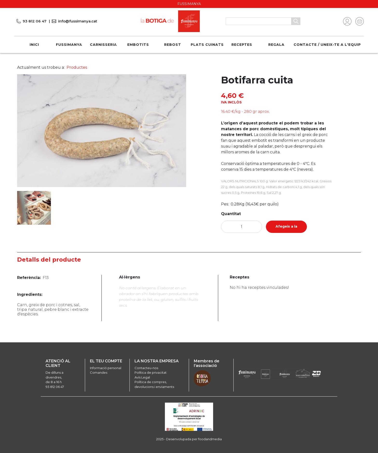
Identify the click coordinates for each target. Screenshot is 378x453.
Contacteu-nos (146, 368)
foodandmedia (210, 439)
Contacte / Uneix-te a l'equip (327, 44)
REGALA (276, 44)
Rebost (172, 44)
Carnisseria (103, 44)
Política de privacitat (151, 372)
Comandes (98, 372)
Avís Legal (142, 377)
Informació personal (105, 368)
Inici (34, 44)
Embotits (138, 44)
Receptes (241, 44)
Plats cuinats (207, 44)
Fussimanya (69, 44)
